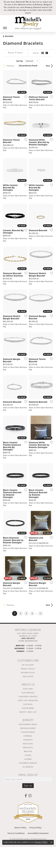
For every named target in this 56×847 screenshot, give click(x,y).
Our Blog (28, 704)
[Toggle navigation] (5, 28)
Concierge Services (28, 696)
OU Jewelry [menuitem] (28, 767)
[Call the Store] (28, 638)
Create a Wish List (28, 712)
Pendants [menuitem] (28, 740)
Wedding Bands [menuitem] (28, 728)
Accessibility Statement (38, 833)
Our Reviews (28, 708)
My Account (28, 665)
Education (28, 676)
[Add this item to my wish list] (25, 96)
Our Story (28, 689)
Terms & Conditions (16, 833)
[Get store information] (28, 641)
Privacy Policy (28, 669)
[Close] (52, 7)
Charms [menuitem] (28, 759)
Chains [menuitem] (28, 755)
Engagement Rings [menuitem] (28, 724)
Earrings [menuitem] (28, 736)
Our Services (28, 693)
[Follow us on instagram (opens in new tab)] (30, 796)
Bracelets (9, 36)
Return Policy (28, 672)
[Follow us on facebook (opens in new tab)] (26, 796)
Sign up (28, 785)
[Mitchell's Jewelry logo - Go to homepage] (28, 23)
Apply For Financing (28, 700)
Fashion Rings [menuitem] (28, 732)
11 (40, 613)
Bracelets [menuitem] (28, 747)
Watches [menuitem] (28, 751)
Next (48, 66)
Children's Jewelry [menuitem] (28, 763)
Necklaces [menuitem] (28, 743)
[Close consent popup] (51, 842)
